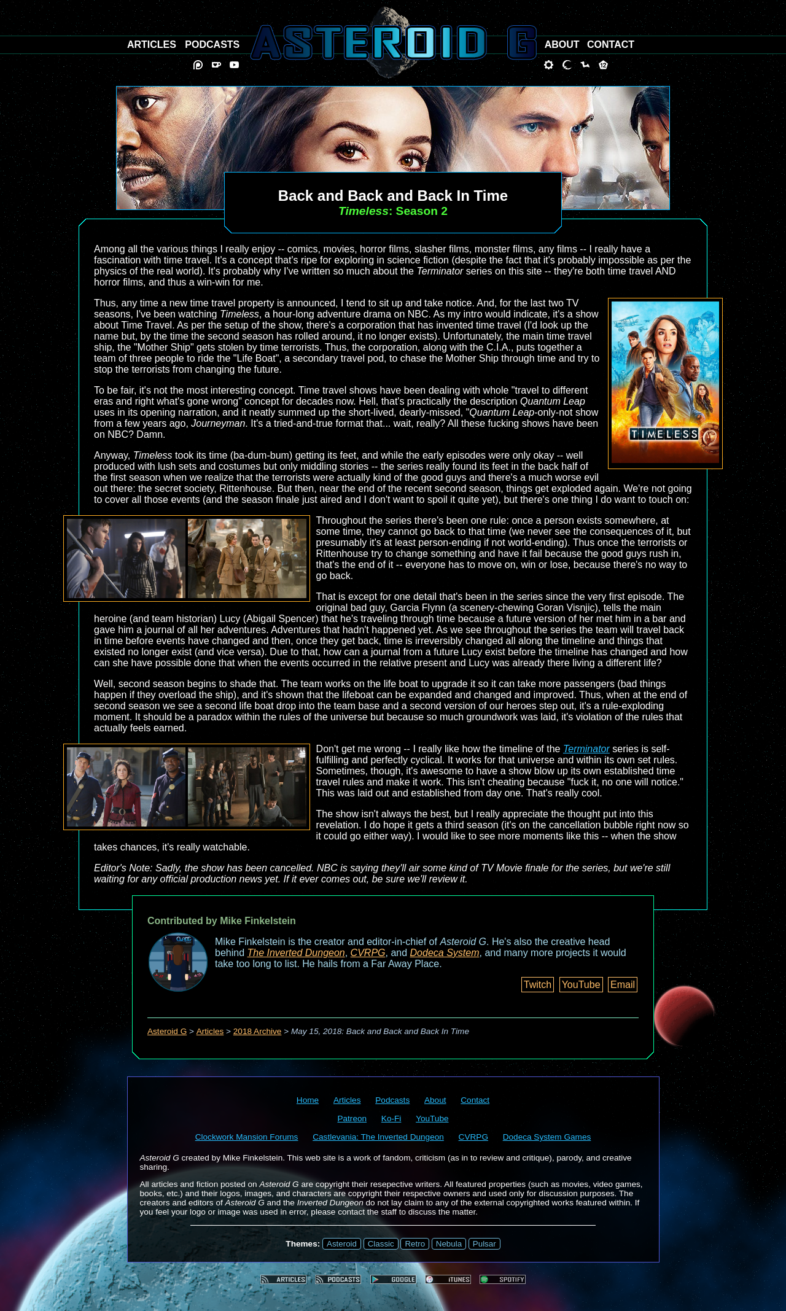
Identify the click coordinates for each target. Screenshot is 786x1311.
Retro (415, 1243)
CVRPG (368, 952)
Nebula (449, 1243)
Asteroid (342, 1243)
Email (622, 984)
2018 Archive (257, 1031)
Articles (210, 1031)
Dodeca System (445, 952)
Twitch (537, 984)
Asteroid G (167, 1031)
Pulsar (484, 1243)
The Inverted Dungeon (296, 952)
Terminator (586, 749)
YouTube (581, 984)
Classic (381, 1243)
